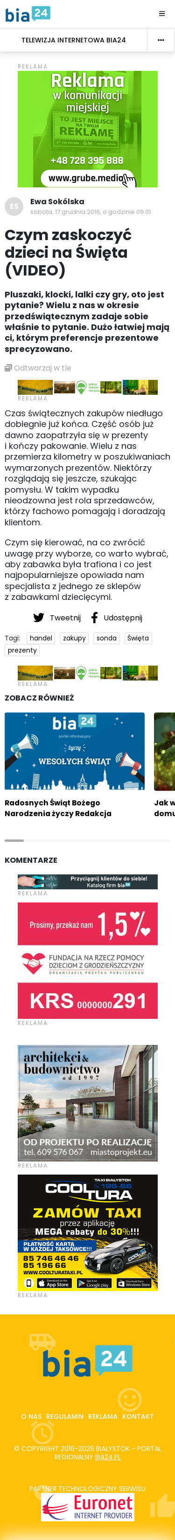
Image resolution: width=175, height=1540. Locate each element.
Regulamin (65, 1416)
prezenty (22, 650)
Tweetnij (58, 617)
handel (41, 638)
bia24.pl (108, 1457)
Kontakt (138, 1416)
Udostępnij (116, 617)
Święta (138, 638)
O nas (31, 1416)
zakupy (74, 638)
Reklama (103, 1416)
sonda (107, 638)
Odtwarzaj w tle (38, 368)
